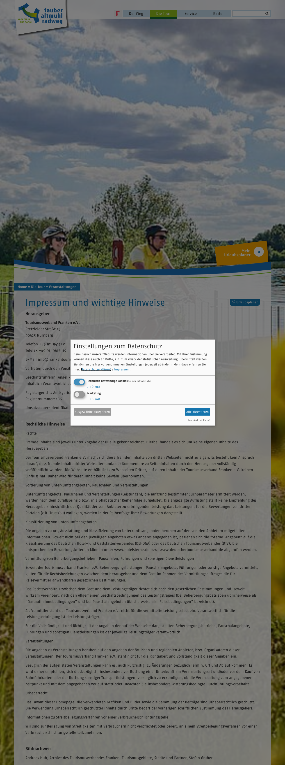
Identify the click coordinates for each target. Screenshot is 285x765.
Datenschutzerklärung (96, 369)
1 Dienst (93, 386)
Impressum (122, 369)
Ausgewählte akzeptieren (92, 412)
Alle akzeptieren (197, 412)
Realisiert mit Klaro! (199, 420)
